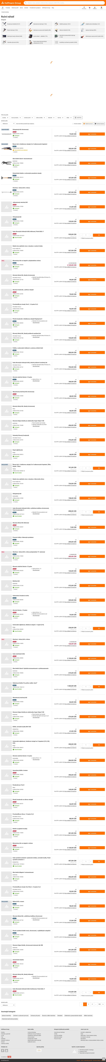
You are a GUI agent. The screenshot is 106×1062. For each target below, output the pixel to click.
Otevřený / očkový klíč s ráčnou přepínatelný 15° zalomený (29, 552)
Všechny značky (5, 1043)
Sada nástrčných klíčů (19, 654)
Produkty (8, 7)
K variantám (92, 134)
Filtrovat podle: (4, 114)
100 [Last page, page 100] (99, 1004)
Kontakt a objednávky (86, 1032)
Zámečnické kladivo (18, 959)
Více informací (36, 278)
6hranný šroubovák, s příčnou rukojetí (23, 289)
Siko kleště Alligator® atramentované (23, 872)
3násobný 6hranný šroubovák (21, 435)
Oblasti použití (15, 7)
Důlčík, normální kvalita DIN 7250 (22, 726)
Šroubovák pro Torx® (18, 785)
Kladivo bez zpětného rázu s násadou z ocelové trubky (28, 246)
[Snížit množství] (81, 235)
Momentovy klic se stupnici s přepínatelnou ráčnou (27, 260)
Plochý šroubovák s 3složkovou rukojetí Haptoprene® (27, 319)
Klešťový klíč (16, 581)
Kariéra (3, 1032)
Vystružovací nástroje (59, 1032)
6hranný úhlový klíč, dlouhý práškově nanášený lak (27, 333)
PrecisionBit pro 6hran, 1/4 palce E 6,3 (23, 814)
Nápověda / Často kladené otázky (89, 1035)
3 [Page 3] (92, 1004)
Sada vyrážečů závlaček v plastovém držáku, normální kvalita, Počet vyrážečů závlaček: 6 (31, 858)
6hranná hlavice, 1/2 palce (20, 610)
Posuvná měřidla (58, 1035)
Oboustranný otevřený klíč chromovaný (23, 391)
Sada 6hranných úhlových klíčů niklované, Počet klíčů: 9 (28, 231)
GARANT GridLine (5, 1040)
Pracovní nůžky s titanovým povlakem (23, 537)
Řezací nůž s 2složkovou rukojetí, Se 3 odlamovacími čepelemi (30, 144)
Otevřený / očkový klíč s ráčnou (21, 188)
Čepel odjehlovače (18, 450)
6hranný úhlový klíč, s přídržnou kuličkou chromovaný (27, 916)
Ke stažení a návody (85, 1037)
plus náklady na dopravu (70, 136)
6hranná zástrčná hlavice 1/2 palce (22, 377)
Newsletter (83, 1038)
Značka (5, 118)
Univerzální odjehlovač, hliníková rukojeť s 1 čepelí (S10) (28, 624)
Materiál (51, 118)
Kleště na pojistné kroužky (20, 828)
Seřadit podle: (4, 120)
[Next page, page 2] (103, 1004)
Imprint (78, 1060)
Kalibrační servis (31, 1041)
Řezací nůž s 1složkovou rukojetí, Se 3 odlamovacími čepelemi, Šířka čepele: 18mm (32, 465)
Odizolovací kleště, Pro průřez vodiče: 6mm (25, 683)
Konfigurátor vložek (32, 1038)
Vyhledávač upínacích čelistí (34, 1035)
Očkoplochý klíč (17, 217)
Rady (82, 1033)
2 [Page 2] (88, 1004)
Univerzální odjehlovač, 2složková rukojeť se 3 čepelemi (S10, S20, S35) (31, 742)
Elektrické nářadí (58, 1037)
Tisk (2, 1037)
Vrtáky (55, 1033)
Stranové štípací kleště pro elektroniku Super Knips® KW (28, 421)
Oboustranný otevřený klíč (20, 697)
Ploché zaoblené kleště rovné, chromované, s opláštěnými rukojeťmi (31, 930)
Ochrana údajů (96, 1060)
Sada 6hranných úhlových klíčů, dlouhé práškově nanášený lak (30, 362)
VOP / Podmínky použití (86, 1060)
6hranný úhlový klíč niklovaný (21, 523)
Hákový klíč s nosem (18, 901)
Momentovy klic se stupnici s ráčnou (23, 843)
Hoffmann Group (46, 7)
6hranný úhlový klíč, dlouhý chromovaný (24, 275)
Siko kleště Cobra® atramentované (22, 158)
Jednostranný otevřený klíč (20, 202)
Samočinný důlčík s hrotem (20, 770)
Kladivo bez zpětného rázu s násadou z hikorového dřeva (28, 479)
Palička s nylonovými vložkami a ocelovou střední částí (28, 348)
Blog (53, 7)
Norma (61, 118)
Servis (21, 7)
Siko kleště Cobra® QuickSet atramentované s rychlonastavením (30, 668)
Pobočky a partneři (5, 1033)
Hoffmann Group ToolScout (34, 1033)
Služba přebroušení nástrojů (34, 1040)
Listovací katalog (32, 1032)
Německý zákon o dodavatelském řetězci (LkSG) (92, 1040)
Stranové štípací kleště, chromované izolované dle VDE (28, 945)
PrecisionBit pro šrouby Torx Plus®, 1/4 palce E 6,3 (27, 887)
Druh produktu (16, 118)
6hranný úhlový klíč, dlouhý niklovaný (23, 974)
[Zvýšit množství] (90, 235)
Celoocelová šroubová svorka (21, 595)
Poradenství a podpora (35, 7)
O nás (2, 1035)
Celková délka (40, 118)
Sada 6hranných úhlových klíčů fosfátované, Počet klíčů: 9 (29, 989)
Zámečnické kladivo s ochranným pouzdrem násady (27, 173)
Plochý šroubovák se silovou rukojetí (23, 799)
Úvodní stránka (5, 12)
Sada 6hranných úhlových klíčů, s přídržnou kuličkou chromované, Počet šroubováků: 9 (31, 509)
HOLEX (3, 1041)
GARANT (3, 1038)
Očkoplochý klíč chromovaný (20, 129)
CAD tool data (31, 1037)
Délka (69, 118)
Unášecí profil (28, 118)
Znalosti (26, 7)
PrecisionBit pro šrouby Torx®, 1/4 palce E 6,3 (25, 304)
